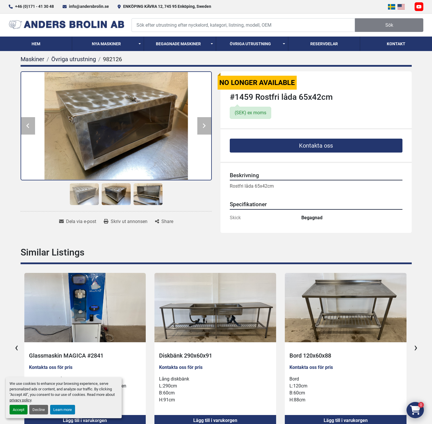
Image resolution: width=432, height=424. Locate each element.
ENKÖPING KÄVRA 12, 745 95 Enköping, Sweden (167, 6)
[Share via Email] (77, 221)
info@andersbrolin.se (89, 6)
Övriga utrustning (250, 43)
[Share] (164, 221)
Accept (18, 409)
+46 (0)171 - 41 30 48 (34, 6)
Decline (38, 409)
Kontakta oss (316, 145)
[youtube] (419, 6)
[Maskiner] (32, 59)
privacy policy (20, 400)
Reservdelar (324, 43)
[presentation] (16, 347)
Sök (389, 25)
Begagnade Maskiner (178, 43)
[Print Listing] (125, 221)
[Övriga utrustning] (73, 59)
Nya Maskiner (106, 43)
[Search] (243, 25)
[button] (108, 44)
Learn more (62, 409)
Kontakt (396, 43)
